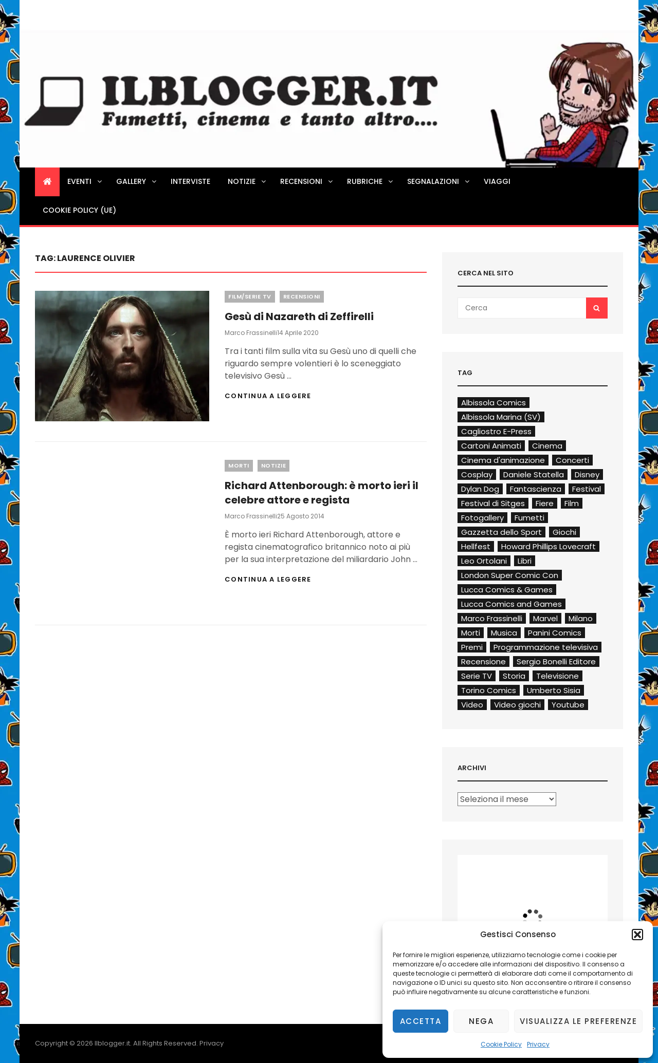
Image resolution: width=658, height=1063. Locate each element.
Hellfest (475, 546)
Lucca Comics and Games (511, 604)
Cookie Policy (501, 1044)
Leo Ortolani (484, 560)
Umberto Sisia (553, 690)
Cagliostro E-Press (496, 431)
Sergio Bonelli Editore (556, 661)
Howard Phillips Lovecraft (548, 546)
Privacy (538, 1044)
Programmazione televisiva (546, 647)
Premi (472, 647)
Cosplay (476, 474)
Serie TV (476, 675)
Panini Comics (554, 632)
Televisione (557, 675)
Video (472, 704)
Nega (481, 1021)
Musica (504, 632)
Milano (581, 618)
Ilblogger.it (112, 1043)
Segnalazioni (439, 181)
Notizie (247, 181)
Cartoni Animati (491, 445)
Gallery (137, 181)
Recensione (483, 661)
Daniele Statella (533, 474)
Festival (586, 488)
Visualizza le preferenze (578, 1021)
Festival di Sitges (493, 503)
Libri (525, 560)
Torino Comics (488, 690)
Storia (514, 675)
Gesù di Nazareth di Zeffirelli (299, 316)
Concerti (572, 460)
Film (571, 503)
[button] (637, 934)
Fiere (545, 503)
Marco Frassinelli (251, 332)
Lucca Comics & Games (507, 589)
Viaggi (497, 181)
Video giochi (517, 704)
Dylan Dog (480, 488)
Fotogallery (482, 517)
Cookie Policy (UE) (79, 210)
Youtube (568, 704)
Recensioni (307, 181)
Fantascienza (535, 488)
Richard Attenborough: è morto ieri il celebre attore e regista (321, 492)
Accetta (421, 1021)
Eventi (85, 181)
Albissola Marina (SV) (501, 417)
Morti (238, 465)
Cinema (547, 445)
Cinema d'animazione (503, 460)
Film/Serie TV (249, 296)
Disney (587, 474)
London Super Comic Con (509, 575)
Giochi (564, 532)
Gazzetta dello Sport (501, 532)
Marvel (545, 618)
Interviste (190, 181)
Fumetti (529, 517)
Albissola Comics (493, 402)
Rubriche (370, 181)
